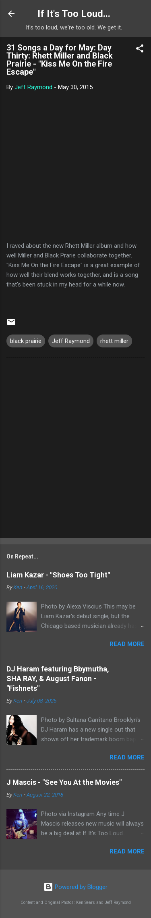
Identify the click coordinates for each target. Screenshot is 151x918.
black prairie (25, 341)
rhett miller (114, 341)
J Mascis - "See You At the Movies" (64, 782)
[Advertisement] (75, 449)
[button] (140, 50)
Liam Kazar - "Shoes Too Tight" (58, 575)
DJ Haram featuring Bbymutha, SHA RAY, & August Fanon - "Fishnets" (57, 678)
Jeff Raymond (71, 341)
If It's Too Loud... (73, 13)
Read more (127, 644)
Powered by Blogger (75, 887)
